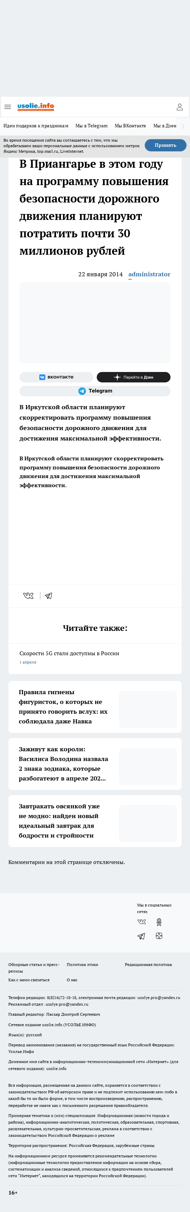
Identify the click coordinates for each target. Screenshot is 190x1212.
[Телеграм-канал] (95, 391)
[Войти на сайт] (180, 107)
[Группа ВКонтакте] (56, 377)
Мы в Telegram (92, 125)
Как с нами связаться (28, 979)
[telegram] (51, 596)
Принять (165, 145)
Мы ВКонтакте (131, 125)
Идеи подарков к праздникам (36, 125)
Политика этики (82, 964)
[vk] (29, 596)
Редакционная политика (148, 964)
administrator (149, 274)
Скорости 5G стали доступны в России (95, 658)
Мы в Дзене (166, 125)
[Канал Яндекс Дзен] (134, 377)
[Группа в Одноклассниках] (159, 922)
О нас (72, 979)
